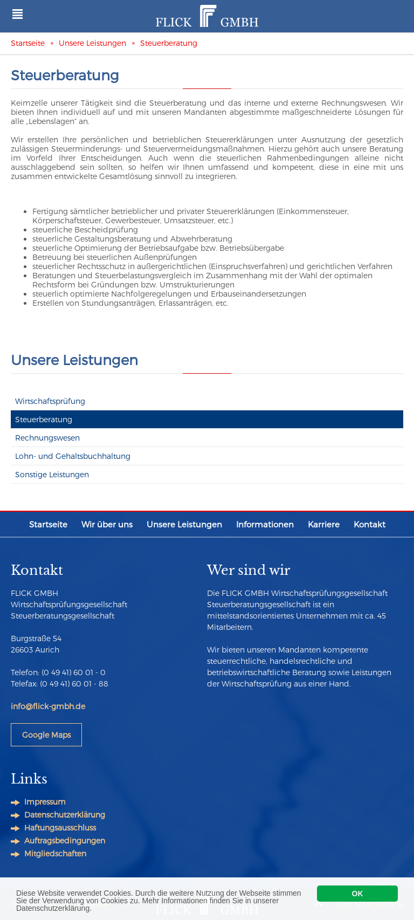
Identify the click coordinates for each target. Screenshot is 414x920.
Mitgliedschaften (55, 853)
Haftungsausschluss (60, 827)
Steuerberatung (168, 42)
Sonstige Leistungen (52, 474)
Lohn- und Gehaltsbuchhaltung (72, 456)
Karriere (324, 524)
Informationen (265, 524)
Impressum (45, 801)
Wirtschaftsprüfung (50, 401)
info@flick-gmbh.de (48, 706)
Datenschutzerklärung (64, 814)
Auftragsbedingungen (64, 840)
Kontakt (369, 524)
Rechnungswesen (47, 437)
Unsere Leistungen (92, 42)
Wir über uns (107, 524)
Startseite (28, 42)
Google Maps (46, 734)
